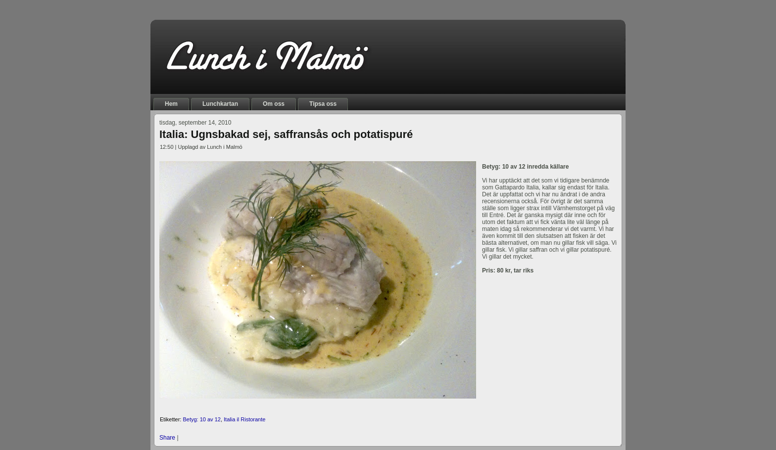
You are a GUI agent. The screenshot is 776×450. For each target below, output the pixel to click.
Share (167, 437)
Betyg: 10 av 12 (201, 419)
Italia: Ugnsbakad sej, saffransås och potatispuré (286, 134)
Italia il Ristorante (244, 419)
